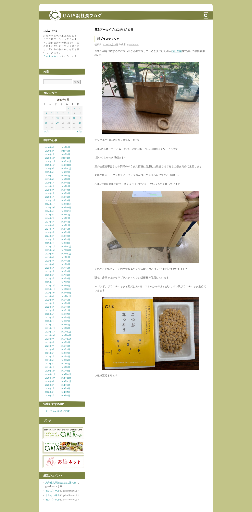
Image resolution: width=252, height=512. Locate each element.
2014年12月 (65, 374)
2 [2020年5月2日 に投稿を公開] (74, 108)
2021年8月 (50, 342)
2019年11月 (65, 165)
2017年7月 (65, 264)
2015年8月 (65, 346)
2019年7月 (65, 179)
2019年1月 (65, 200)
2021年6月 (50, 349)
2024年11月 (50, 204)
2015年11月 (65, 335)
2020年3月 (65, 151)
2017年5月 (65, 271)
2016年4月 (65, 317)
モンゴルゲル (52, 490)
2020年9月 (50, 381)
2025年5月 (50, 183)
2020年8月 (50, 385)
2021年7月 (50, 346)
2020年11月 (50, 374)
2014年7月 (65, 392)
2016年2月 (65, 324)
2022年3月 (50, 317)
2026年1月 (50, 154)
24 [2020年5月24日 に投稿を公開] (80, 122)
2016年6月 (65, 310)
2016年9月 (65, 300)
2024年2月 (50, 236)
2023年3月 (50, 275)
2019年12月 (65, 161)
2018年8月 (65, 218)
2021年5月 (50, 353)
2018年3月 (65, 236)
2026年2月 (50, 151)
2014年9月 (65, 385)
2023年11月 (50, 246)
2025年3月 (50, 190)
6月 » (80, 131)
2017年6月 (65, 268)
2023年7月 (50, 261)
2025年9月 (50, 168)
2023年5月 (50, 268)
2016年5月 (65, 314)
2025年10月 (50, 165)
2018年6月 (65, 225)
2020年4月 (65, 147)
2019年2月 (65, 197)
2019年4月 (65, 190)
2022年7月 (50, 303)
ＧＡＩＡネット (52, 56)
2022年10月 (50, 292)
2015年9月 (65, 342)
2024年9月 (50, 211)
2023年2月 (50, 278)
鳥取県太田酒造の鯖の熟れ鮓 (60, 482)
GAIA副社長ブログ (68, 13)
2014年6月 (65, 395)
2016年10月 (65, 296)
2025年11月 (50, 161)
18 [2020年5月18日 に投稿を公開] (46, 122)
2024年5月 (50, 225)
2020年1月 (65, 158)
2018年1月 (65, 243)
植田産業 (176, 51)
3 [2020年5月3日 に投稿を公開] (79, 108)
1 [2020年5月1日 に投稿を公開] (68, 108)
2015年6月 (65, 353)
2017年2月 (65, 282)
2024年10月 (50, 207)
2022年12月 (50, 285)
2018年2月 (65, 239)
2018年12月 (65, 204)
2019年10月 (65, 168)
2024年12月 (50, 200)
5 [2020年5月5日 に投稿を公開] (51, 113)
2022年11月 (50, 289)
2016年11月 (65, 292)
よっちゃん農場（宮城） (58, 411)
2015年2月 (65, 367)
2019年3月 (65, 193)
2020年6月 (50, 392)
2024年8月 (50, 214)
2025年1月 (50, 197)
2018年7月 (65, 222)
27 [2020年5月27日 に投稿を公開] (57, 127)
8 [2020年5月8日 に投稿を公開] (68, 113)
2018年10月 (65, 211)
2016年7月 (65, 307)
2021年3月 (50, 360)
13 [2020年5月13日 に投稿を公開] (57, 118)
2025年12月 (50, 158)
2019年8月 (65, 175)
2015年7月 (65, 349)
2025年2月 (50, 193)
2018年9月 (65, 214)
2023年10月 (50, 250)
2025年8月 (50, 172)
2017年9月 (65, 257)
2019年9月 (65, 172)
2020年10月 (50, 378)
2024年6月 (50, 222)
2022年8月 (50, 300)
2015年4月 (65, 360)
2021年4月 (50, 356)
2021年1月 (50, 367)
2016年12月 (65, 289)
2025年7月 (50, 175)
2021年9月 (50, 339)
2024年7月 (50, 218)
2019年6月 (65, 183)
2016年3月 (65, 321)
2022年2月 (50, 321)
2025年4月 (50, 186)
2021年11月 (50, 331)
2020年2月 (65, 154)
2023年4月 (50, 271)
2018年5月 (65, 229)
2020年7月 (50, 388)
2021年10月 (50, 335)
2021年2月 (50, 363)
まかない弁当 (52, 495)
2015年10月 (65, 339)
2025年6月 (50, 179)
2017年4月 (65, 275)
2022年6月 (50, 307)
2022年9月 (50, 296)
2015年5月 (65, 356)
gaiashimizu (133, 44)
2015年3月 (65, 363)
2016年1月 (65, 328)
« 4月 (46, 131)
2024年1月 (50, 239)
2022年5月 (50, 310)
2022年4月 (50, 314)
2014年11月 (65, 378)
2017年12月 (65, 246)
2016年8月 (65, 303)
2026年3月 (50, 147)
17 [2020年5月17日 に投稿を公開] (80, 118)
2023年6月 (50, 264)
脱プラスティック (108, 38)
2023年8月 (50, 257)
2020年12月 (50, 371)
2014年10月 (65, 381)
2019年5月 (65, 186)
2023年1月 (50, 282)
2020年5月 (50, 395)
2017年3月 (65, 278)
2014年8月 (65, 388)
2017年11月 (65, 250)
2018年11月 (65, 207)
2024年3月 (50, 232)
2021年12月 (50, 328)
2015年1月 (65, 371)
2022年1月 (50, 324)
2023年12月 (50, 243)
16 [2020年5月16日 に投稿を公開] (74, 118)
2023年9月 (50, 253)
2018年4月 (65, 232)
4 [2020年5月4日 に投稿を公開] (46, 113)
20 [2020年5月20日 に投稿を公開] (57, 122)
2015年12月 (65, 331)
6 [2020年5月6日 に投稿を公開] (57, 113)
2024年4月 (50, 229)
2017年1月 (65, 285)
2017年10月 (65, 253)
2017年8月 (65, 261)
